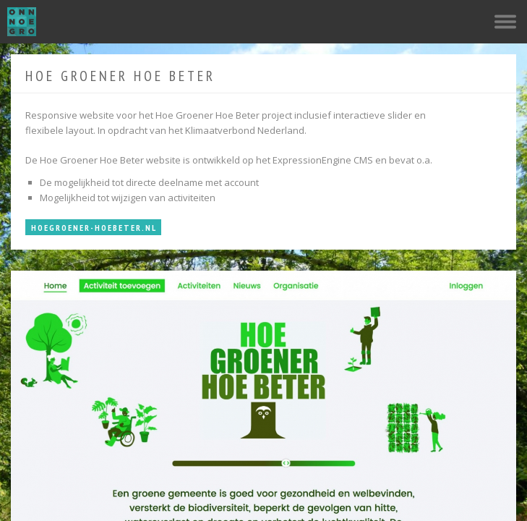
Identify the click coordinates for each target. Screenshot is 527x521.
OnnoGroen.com (21, 21)
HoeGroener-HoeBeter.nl (94, 227)
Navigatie (505, 22)
